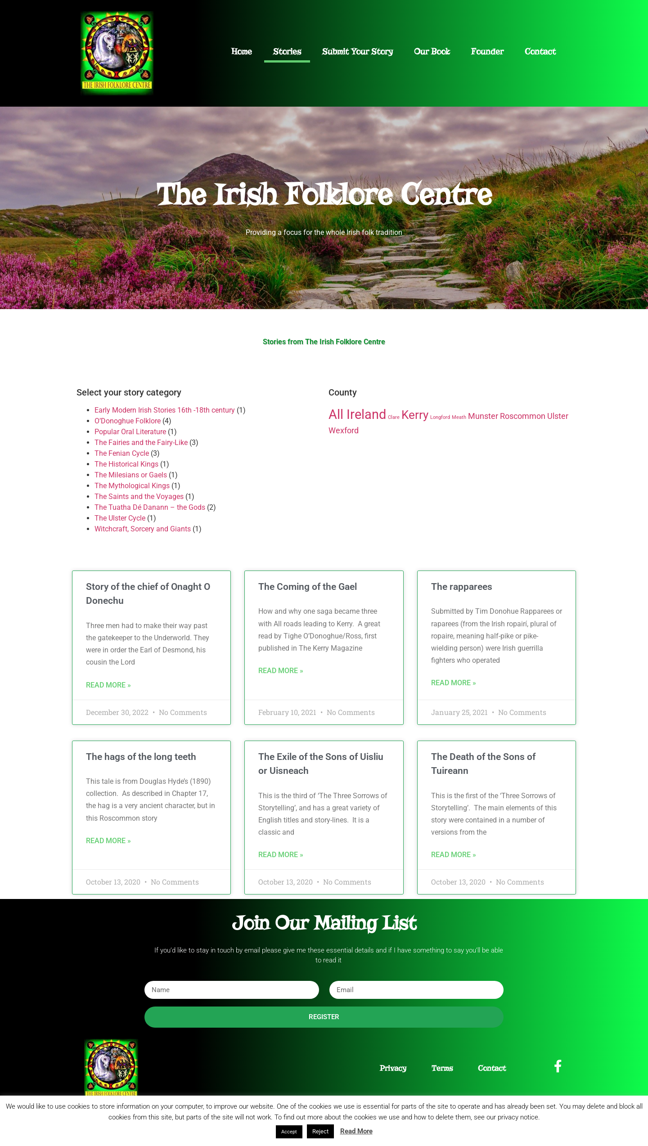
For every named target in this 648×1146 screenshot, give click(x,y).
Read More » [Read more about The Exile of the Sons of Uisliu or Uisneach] (280, 854)
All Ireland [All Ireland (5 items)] (357, 414)
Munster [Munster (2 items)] (483, 416)
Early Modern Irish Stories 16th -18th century (164, 410)
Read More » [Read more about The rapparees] (453, 683)
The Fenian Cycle (121, 453)
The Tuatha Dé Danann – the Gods (149, 507)
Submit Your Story (357, 51)
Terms (442, 1068)
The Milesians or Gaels (130, 475)
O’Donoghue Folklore (127, 421)
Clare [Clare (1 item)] (394, 417)
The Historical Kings (126, 464)
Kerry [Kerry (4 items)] (414, 415)
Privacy (393, 1068)
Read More (356, 1131)
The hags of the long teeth (141, 756)
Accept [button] (289, 1132)
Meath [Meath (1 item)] (459, 417)
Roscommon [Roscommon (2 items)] (522, 416)
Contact (540, 51)
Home (241, 51)
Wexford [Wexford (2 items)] (343, 430)
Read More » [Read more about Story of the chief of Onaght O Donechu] (108, 685)
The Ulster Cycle (119, 518)
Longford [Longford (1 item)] (440, 417)
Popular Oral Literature (130, 431)
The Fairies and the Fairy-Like (141, 442)
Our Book (432, 51)
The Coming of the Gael (307, 586)
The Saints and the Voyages (139, 496)
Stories (287, 51)
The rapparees (461, 586)
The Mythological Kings (132, 485)
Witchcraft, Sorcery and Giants (142, 529)
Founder (487, 51)
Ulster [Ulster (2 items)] (557, 416)
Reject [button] (320, 1131)
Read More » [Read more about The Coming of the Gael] (280, 670)
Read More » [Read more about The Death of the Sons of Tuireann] (453, 854)
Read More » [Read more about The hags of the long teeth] (108, 840)
